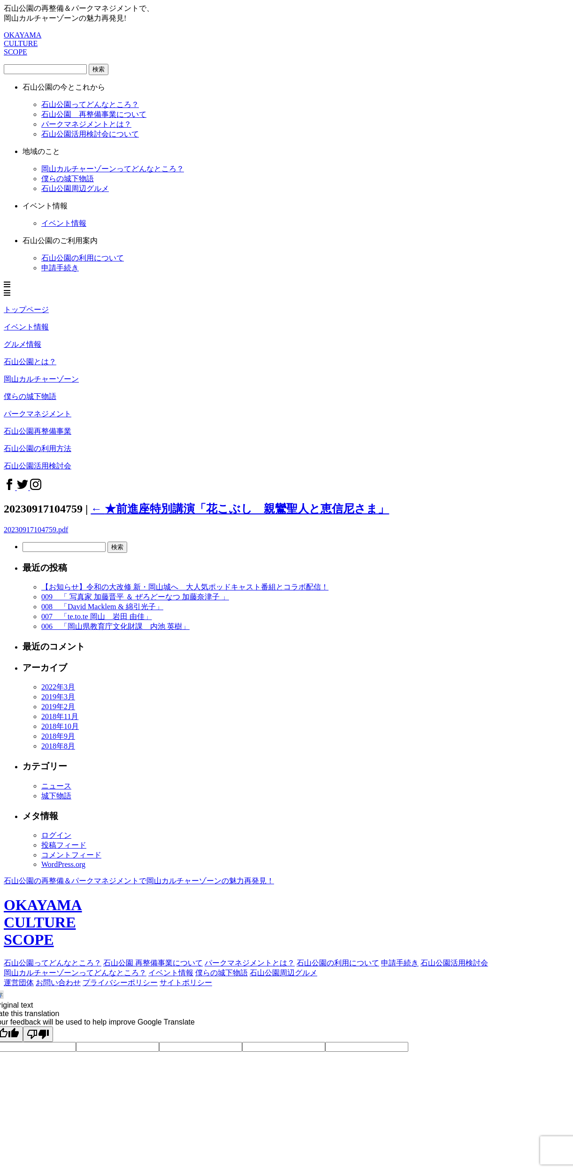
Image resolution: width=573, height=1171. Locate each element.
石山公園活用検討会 (454, 963)
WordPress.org (63, 864)
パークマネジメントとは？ (250, 963)
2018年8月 (58, 746)
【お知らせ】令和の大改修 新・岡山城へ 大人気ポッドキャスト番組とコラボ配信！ (185, 587)
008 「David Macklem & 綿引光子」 (102, 607)
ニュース (56, 786)
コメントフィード (71, 855)
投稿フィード (63, 845)
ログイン (56, 835)
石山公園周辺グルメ (283, 973)
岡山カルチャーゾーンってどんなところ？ (112, 169)
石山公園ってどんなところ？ (90, 104)
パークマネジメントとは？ (86, 124)
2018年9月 (58, 736)
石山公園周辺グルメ (75, 188)
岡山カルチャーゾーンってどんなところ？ (75, 973)
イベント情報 (63, 223)
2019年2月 (58, 707)
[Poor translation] (38, 1034)
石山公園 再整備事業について (93, 114)
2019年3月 (58, 697)
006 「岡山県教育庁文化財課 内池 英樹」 (115, 626)
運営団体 (19, 983)
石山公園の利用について (82, 258)
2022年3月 (58, 687)
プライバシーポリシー (120, 983)
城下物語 (56, 796)
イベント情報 (170, 973)
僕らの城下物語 (67, 179)
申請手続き (60, 268)
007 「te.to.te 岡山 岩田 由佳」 (96, 616)
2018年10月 (60, 726)
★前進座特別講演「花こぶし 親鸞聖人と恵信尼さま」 (240, 509)
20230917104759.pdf (36, 530)
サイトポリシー (186, 983)
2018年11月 (59, 716)
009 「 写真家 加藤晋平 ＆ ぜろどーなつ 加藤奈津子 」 (135, 597)
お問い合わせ (58, 983)
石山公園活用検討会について (90, 134)
